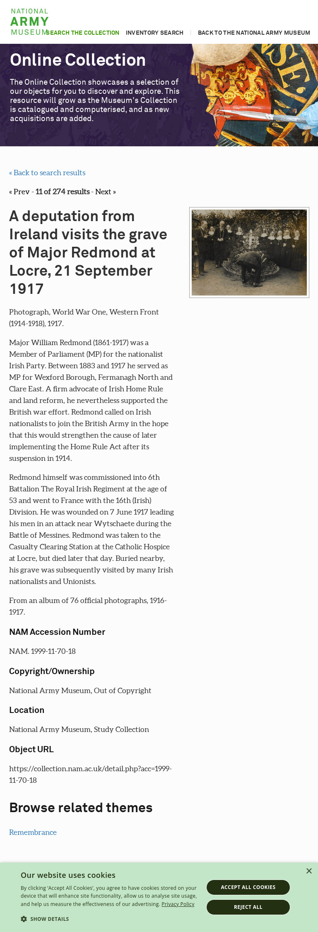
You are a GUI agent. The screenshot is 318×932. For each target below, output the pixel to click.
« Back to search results (47, 172)
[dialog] (159, 897)
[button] (109, 919)
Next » (105, 191)
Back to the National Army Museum (254, 33)
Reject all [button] (248, 907)
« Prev (19, 191)
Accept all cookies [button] (248, 887)
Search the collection (82, 33)
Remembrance (33, 832)
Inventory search (155, 33)
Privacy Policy (177, 904)
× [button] (309, 871)
